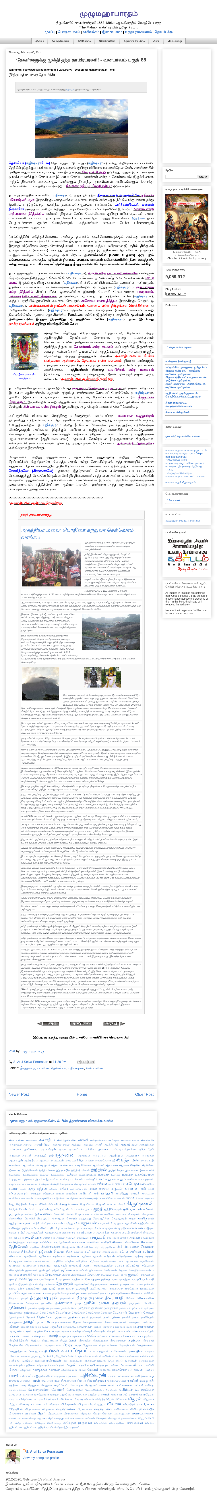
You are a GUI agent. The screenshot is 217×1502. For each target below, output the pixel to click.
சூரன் (42, 1270)
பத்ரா (129, 1326)
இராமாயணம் (112, 32)
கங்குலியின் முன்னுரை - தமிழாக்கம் (186, 367)
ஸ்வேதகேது (54, 1422)
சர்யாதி (13, 1237)
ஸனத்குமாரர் (61, 1418)
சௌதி (66, 1274)
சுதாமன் (97, 1256)
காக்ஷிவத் (71, 1193)
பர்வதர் (110, 1331)
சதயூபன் (118, 1223)
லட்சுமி (139, 1385)
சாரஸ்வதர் (32, 1242)
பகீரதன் (14, 1326)
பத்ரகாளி (107, 1326)
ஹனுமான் (85, 1422)
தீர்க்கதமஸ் (32, 1303)
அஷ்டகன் (57, 1160)
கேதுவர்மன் (82, 1214)
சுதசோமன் (45, 1256)
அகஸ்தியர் (47, 1140)
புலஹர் (149, 1351)
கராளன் (104, 1188)
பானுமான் (76, 1336)
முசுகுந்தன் (40, 1369)
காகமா (60, 1193)
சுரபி (120, 1261)
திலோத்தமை (145, 1298)
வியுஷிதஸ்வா (131, 1404)
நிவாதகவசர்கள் (93, 1322)
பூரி (56, 1356)
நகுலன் (60, 1317)
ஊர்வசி (132, 1179)
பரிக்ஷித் (75, 1331)
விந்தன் (13, 1404)
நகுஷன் (74, 1317)
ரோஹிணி (91, 1385)
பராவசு (65, 1331)
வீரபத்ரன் (85, 1413)
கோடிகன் (134, 1213)
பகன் (145, 1322)
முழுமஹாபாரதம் (109, 13)
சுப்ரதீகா (69, 1261)
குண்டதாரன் (85, 1209)
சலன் (21, 1237)
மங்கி (143, 1356)
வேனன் (107, 1413)
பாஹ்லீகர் (89, 1335)
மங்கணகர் (133, 1356)
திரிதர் (24, 1298)
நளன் (116, 1317)
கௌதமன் (43, 1218)
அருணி (26, 1155)
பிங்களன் (102, 1336)
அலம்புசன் (116, 1155)
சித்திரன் (35, 1246)
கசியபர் (120, 1183)
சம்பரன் (49, 1232)
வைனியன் (15, 1418)
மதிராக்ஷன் (53, 1360)
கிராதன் (32, 1204)
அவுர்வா (44, 1160)
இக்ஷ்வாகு (14, 1170)
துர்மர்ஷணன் (68, 1307)
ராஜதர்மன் (15, 1380)
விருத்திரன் (16, 1408)
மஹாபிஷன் (16, 1365)
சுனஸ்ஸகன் (42, 1261)
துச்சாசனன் (63, 1303)
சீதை (69, 1251)
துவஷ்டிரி (124, 1307)
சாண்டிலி (70, 1237)
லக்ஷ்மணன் (107, 1385)
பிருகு (67, 1345)
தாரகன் (71, 1293)
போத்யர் (80, 1356)
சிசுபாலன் (147, 1242)
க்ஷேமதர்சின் (101, 1218)
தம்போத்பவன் (98, 1288)
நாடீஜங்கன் (15, 1322)
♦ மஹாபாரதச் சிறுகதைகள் (180, 482)
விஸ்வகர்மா (16, 1413)
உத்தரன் (15, 1179)
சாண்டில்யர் (84, 1237)
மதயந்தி (40, 1360)
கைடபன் (121, 1214)
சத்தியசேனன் (146, 1223)
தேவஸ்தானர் (16, 1317)
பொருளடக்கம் (69, 32)
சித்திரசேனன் (18, 1246)
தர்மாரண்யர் (36, 1293)
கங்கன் (92, 1183)
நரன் (107, 1317)
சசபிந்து (68, 1223)
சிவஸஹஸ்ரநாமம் (176, 402)
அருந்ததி (40, 1155)
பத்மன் (97, 1326)
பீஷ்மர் (79, 1350)
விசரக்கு (78, 1399)
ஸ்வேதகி (39, 1422)
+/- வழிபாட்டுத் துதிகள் (178, 346)
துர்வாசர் (96, 1307)
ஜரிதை (105, 1279)
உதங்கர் (103, 1174)
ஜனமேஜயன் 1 (48, 1279)
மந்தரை (101, 1360)
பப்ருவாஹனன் (143, 1326)
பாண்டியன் (38, 1335)
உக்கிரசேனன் (30, 1174)
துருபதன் (119, 1303)
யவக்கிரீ (25, 1375)
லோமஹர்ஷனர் (94, 1389)
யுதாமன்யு (72, 1375)
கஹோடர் (48, 1193)
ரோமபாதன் (76, 1385)
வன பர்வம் (94, 1068)
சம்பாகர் (66, 1232)
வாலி (55, 1399)
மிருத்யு (14, 1369)
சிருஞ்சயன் (43, 1251)
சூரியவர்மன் (80, 1270)
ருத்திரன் (13, 1385)
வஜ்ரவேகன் (67, 1394)
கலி (143, 1188)
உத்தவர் (37, 1179)
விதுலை (148, 1399)
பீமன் (54, 1351)
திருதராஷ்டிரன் (44, 1297)
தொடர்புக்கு (163, 32)
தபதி (52, 1288)
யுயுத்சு (112, 1375)
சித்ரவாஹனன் (85, 1246)
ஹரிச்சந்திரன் (117, 1422)
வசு (137, 1389)
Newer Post (19, 1094)
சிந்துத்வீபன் (108, 1246)
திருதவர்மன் (67, 1298)
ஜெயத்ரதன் (64, 1284)
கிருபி (121, 1204)
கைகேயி (109, 1214)
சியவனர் (147, 1246)
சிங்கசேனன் (132, 1242)
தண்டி (12, 1288)
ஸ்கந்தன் (101, 1418)
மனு (111, 1360)
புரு (92, 1351)
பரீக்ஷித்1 (87, 1331)
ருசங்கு (144, 1380)
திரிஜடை (14, 1298)
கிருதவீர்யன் (87, 1204)
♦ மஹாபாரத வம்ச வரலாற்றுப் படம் (186, 450)
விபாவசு (54, 1404)
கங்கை (102, 1184)
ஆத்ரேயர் (98, 1165)
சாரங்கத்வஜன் (17, 1242)
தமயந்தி (81, 1288)
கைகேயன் (97, 1214)
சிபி (120, 1246)
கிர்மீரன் (13, 1209)
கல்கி (151, 1188)
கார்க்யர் (31, 1198)
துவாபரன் (137, 1307)
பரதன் (27, 1331)
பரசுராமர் (15, 1331)
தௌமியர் (58, 1068)
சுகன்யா (78, 1251)
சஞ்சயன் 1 (105, 1223)
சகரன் (132, 1218)
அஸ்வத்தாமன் (125, 1160)
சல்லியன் (33, 1237)
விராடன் (147, 1404)
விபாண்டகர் (39, 1404)
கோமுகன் (148, 1214)
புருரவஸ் (103, 1351)
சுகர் (87, 1251)
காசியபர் (85, 1193)
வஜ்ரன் (54, 1394)
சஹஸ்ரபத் (49, 1237)
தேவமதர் (106, 1312)
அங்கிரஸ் (147, 1140)
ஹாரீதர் (149, 1422)
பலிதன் (149, 1331)
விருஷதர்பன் (84, 1409)
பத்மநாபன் (84, 1326)
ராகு (151, 1375)
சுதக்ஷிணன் (30, 1256)
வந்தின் (92, 1394)
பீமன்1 (65, 1351)
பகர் (151, 1322)
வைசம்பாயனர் (143, 1413)
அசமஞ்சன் (15, 1144)
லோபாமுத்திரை (38, 1389)
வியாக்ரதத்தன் (96, 1404)
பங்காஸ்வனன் (28, 1326)
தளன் (48, 1293)
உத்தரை (27, 1179)
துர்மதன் (55, 1307)
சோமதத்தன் (53, 1274)
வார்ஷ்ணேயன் (26, 1399)
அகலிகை (31, 1140)
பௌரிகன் (105, 1356)
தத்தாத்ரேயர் (33, 1288)
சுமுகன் (94, 1260)
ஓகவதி (54, 1183)
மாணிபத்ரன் (57, 1365)
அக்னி (83, 1140)
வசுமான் (28, 1394)
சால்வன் (93, 1242)
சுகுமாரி (96, 1251)
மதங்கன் (27, 1360)
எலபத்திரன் (146, 1179)
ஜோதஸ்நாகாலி (99, 1284)
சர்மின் (135, 1232)
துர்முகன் (84, 1307)
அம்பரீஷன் (48, 1149)
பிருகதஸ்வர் (33, 1345)
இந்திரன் (138, 218)
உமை (100, 1179)
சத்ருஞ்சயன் (109, 1228)
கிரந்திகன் (21, 1204)
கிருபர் (112, 1204)
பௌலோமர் (119, 1356)
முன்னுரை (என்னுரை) (178, 361)
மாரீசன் (114, 1365)
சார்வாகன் (79, 1242)
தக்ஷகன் (114, 1283)
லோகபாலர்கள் (17, 1389)
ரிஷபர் (81, 1380)
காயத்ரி (135, 1193)
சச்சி (77, 1223)
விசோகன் (121, 1399)
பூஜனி (34, 1356)
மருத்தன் (131, 1360)
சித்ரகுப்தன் (68, 1246)
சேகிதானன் (110, 1270)
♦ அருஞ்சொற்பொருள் (178, 472)
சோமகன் (38, 1274)
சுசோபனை (15, 1256)
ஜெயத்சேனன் (47, 1284)
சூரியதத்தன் (53, 1270)
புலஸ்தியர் (135, 1351)
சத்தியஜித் (14, 1228)
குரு (11, 1214)
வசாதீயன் (111, 1389)
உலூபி (121, 1179)
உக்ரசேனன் (57, 1174)
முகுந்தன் (25, 1369)
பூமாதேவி (46, 1356)
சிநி (97, 1246)
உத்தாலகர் (49, 1179)
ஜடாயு (116, 1274)
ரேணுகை (46, 1385)
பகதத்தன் (134, 1322)
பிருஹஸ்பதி (37, 1351)
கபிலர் (64, 1188)
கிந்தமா (149, 1198)
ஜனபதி (13, 1279)
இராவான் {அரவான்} (139, 1170)
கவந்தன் (35, 1193)
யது (130, 1369)
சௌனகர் (93, 1274)
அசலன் (27, 1144)
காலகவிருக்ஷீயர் (90, 1198)
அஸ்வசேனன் (102, 1160)
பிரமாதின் (84, 1340)
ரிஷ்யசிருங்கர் (96, 1380)
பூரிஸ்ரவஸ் (65, 1356)
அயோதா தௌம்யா (124, 1149)
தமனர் (69, 1288)
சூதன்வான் (31, 1270)
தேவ (43, 1312)
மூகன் (82, 1369)
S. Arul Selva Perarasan (44, 1451)
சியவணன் (132, 1246)
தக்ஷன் (124, 1283)
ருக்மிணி (133, 1380)
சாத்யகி (99, 1237)
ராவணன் (47, 1380)
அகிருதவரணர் (66, 1140)
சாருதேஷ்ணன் (62, 1242)
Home (82, 1094)
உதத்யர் (127, 1174)
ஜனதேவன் (147, 1274)
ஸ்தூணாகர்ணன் (127, 1418)
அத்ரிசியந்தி (111, 1144)
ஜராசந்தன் (92, 1279)
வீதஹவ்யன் (55, 1413)
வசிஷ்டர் (126, 1389)
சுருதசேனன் (147, 1261)
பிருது (77, 1345)
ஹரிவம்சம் (91, 32)
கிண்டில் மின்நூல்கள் (177, 412)
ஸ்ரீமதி (17, 1422)
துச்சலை (46, 1302)
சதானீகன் (131, 1223)
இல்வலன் (14, 1174)
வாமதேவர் (146, 1394)
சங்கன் (58, 1223)
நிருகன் (77, 1322)
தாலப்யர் (105, 1293)
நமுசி (85, 1317)
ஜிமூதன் (23, 1284)
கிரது (11, 1204)
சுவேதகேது (132, 1265)
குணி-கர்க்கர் (69, 1209)
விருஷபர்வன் (103, 1408)
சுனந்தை (29, 1261)
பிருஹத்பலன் (127, 1345)
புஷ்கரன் (25, 1356)
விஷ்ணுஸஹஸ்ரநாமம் (178, 406)
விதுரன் (134, 1399)
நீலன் (108, 1322)
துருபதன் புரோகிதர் (141, 1303)
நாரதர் (29, 1321)
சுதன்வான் (59, 1256)
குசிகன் (44, 1209)
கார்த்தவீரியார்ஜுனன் (51, 1198)
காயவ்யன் (148, 1193)
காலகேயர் (109, 1198)
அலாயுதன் (16, 1160)
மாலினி (149, 1365)
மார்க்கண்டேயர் (131, 1365)
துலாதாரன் (111, 1307)
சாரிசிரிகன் (46, 1242)
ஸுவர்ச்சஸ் (88, 1418)
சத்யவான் (95, 1227)
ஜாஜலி (136, 1279)
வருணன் (104, 1394)
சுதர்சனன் (73, 1256)
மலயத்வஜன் (146, 1360)
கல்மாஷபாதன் (18, 1193)
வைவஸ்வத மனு (32, 1418)
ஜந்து (124, 1274)
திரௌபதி (114, 1297)
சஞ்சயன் (89, 1223)
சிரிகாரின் (14, 1251)
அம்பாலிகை (75, 1149)
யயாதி (13, 1376)
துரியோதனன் (96, 1302)
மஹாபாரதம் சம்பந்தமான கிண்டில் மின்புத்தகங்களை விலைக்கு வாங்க (61, 1121)
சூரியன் (66, 1270)
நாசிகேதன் (147, 1317)
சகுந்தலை (15, 1223)
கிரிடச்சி (53, 1204)
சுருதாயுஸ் (60, 1265)
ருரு (23, 1385)
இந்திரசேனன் (30, 1170)
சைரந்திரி (26, 1274)
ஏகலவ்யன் (31, 1183)
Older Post (144, 1094)
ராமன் (35, 1380)
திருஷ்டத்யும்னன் (89, 1298)
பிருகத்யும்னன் (52, 1345)
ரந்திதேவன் (141, 1375)
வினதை (24, 1404)
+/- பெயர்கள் (173, 500)
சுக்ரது (114, 1251)
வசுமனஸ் (15, 1394)
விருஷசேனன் (65, 1408)
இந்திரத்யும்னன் (80, 1170)
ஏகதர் (20, 1183)
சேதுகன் (122, 1270)
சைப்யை (14, 1274)
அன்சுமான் (15, 1149)
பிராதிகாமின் (16, 1345)
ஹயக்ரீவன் (100, 1422)
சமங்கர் (13, 1232)
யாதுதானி (59, 1375)
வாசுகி (123, 1394)
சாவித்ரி (106, 1242)
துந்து (78, 1303)
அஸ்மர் (89, 1160)
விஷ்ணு (148, 1408)
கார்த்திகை (72, 1198)
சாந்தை (124, 1237)
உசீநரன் (72, 1174)
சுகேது (106, 1251)
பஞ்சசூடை (69, 1326)
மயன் (119, 1360)
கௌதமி (72, 1218)
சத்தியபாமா (29, 1227)
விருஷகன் (48, 1409)
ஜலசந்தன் (124, 1279)
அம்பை (103, 1149)
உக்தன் (44, 1174)
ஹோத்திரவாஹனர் (68, 1427)
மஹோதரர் (42, 1365)
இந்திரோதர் (116, 1170)
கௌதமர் (58, 1218)
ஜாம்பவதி (148, 1279)
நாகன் (135, 1317)
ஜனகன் (133, 1274)
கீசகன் (23, 1209)
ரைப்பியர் (60, 1385)
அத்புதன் (88, 1144)
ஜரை (115, 1279)
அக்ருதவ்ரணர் (98, 1140)
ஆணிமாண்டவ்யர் (63, 1165)
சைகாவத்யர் (147, 1270)
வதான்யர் (81, 1394)
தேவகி (51, 1312)
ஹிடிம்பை (30, 1427)
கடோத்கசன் (135, 1184)
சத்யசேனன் (68, 1228)
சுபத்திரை (57, 1260)
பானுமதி (64, 1336)
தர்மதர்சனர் (116, 1288)
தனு (44, 1288)
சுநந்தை (138, 1256)
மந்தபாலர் (90, 1360)
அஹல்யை (15, 1165)
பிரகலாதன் (128, 1335)
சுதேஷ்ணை (124, 1256)
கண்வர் (13, 1188)
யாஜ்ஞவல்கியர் (42, 1375)
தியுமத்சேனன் (120, 1293)
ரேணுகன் (33, 1385)
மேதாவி (92, 1369)
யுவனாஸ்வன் (126, 1375)
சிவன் (58, 1251)
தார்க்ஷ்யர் (93, 1293)
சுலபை (87, 1265)
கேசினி (59, 1213)
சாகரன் (60, 1237)
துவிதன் (149, 1307)
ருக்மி (122, 1380)
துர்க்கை (32, 1307)
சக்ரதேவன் (46, 1223)
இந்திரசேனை (47, 1170)
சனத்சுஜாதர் (146, 1227)
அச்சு (156, 40)
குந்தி (98, 1209)
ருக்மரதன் (113, 1380)
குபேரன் (129, 1209)
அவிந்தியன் (31, 1160)
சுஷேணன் (148, 1265)
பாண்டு (52, 1336)
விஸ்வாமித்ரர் (35, 1413)
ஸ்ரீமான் (27, 1422)
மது (65, 1360)
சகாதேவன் (145, 1218)
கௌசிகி (30, 1218)
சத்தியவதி (54, 1227)
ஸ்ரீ (10, 1422)
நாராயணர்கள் (63, 1322)
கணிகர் (149, 1183)
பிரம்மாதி (148, 1340)
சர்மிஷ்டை (146, 1232)
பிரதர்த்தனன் (145, 1335)
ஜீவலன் (33, 1284)
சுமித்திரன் (81, 1261)
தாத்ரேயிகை (59, 1293)
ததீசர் (21, 1288)
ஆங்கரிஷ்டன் (31, 1165)
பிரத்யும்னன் (68, 1340)
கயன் (93, 1188)
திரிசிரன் (149, 1293)
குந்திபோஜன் (113, 1209)
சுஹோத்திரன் (16, 1270)
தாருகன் (81, 1293)
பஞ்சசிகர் (55, 1326)
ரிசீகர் (57, 1380)
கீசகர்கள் (33, 1209)
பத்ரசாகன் (119, 1326)
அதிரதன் (76, 1144)
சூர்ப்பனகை (95, 1270)
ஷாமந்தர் (47, 1418)
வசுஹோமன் (41, 1394)
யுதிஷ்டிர (70, 90)
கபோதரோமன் (78, 1188)
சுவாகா (119, 1265)
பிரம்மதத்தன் (100, 1340)
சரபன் (114, 1232)
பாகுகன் (14, 1335)
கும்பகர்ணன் (145, 1209)
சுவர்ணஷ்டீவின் (103, 1265)
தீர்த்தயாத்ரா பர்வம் (34, 1068)
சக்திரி (35, 1223)
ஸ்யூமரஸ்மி (146, 1418)
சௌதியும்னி (78, 1274)
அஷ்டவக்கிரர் (74, 1160)
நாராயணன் (45, 1322)
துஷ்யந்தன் (31, 1312)
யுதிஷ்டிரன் (76, 1068)
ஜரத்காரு (77, 1279)
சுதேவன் (109, 1256)
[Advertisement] (186, 105)
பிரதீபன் (35, 1340)
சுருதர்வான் (29, 1265)
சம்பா (57, 1232)
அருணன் (14, 1155)
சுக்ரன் (124, 1251)
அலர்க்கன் (148, 1155)
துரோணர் (17, 1307)
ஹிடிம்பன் (16, 1427)
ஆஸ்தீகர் (148, 1165)
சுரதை (112, 1261)
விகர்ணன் (66, 1399)
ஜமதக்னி (64, 1279)
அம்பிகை (90, 1149)
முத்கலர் (54, 1369)
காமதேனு (121, 1193)
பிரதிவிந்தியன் (18, 1340)
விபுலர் (82, 1404)
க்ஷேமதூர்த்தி (119, 1218)
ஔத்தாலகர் (66, 1183)
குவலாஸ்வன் (44, 1213)
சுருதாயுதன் (44, 1265)
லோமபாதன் (75, 1389)
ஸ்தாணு (112, 1418)
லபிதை (149, 1385)
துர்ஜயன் (43, 1307)
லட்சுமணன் (124, 1385)
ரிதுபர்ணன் (68, 1380)
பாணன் (25, 1336)
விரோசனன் (121, 1409)
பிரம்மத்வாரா (117, 1340)
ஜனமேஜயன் (28, 1279)
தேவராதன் (135, 1312)
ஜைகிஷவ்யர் (81, 1284)
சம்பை (76, 1232)
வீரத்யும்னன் (71, 1413)
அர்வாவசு (84, 1155)
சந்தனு (122, 1227)
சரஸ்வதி (124, 1232)
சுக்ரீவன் (135, 1251)
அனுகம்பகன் (128, 1144)
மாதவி (81, 1365)
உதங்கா (115, 1174)
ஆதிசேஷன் (84, 1165)
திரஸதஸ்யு (137, 1293)
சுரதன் (104, 1261)
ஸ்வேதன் (69, 1422)
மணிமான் (14, 1360)
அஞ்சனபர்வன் (60, 1144)
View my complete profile (41, 1458)
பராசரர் (54, 1331)
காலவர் (131, 1198)
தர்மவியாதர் (18, 1293)
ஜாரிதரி (13, 1284)
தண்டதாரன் (137, 1284)
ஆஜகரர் (45, 1165)
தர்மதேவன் (131, 1288)
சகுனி (27, 1223)
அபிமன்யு (31, 1149)
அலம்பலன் (99, 1155)
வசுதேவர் (147, 1389)
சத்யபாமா (82, 1228)
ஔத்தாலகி (80, 1183)
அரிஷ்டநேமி (146, 1149)
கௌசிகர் (16, 1218)
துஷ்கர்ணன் (15, 1312)
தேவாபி (30, 1317)
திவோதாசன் (16, 1303)
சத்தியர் (42, 1228)
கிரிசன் (43, 1204)
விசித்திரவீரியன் (104, 1399)
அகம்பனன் (16, 1140)
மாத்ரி (91, 1365)
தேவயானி (120, 1312)
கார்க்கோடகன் (17, 1198)
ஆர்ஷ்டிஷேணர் (129, 1165)
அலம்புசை (132, 1155)
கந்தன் (42, 1188)
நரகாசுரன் (96, 1317)
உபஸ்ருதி (89, 1179)
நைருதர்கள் (120, 1322)
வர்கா (114, 1394)
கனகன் (53, 1188)
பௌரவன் (91, 1356)
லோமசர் (57, 1389)
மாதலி (70, 1365)
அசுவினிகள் (42, 1144)
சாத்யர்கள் (113, 1237)
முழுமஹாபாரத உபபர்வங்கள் (182, 520)
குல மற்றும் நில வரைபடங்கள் (182, 436)
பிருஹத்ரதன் (145, 1345)
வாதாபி (133, 1394)
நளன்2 (126, 1317)
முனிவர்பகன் (69, 1369)
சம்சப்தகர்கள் (35, 1232)
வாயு (12, 1399)
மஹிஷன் (29, 1365)
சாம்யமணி (147, 1237)
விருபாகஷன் (32, 1409)
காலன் (121, 1198)
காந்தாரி (107, 1193)
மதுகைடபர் (75, 1360)
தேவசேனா (78, 1312)
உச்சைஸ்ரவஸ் (87, 1174)
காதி (96, 1193)
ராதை (26, 1380)
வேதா (96, 1413)
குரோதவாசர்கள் (24, 1214)
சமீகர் (21, 1232)
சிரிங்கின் (27, 1251)
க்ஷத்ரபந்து (85, 1218)
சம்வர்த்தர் (103, 1232)
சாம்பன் (134, 1237)
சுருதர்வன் (14, 1265)
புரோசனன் (118, 1351)
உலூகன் (110, 1179)
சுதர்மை (86, 1256)
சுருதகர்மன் (131, 1261)
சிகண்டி (118, 1242)
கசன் (111, 1183)
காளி (141, 1198)
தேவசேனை (93, 1312)
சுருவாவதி (75, 1265)
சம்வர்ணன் (88, 1232)
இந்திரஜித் (63, 1170)
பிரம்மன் (134, 1340)
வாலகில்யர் (44, 1399)
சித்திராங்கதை (50, 1246)
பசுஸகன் (43, 1326)
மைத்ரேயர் (119, 1369)
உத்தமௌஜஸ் (144, 1174)
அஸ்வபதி (147, 1160)
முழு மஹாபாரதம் (33, 1051)
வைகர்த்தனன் (122, 1413)
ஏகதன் (12, 1183)
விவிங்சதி (136, 1409)
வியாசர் (114, 1404)
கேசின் (70, 1214)
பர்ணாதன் (99, 1331)
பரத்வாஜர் (40, 1331)
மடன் (150, 1356)
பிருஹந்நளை (18, 1351)
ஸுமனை (75, 1418)
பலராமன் (131, 1331)
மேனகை (105, 1369)
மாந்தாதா (102, 1365)
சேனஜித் (134, 1270)
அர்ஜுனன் (62, 1155)
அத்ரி (98, 1144)
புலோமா (14, 1356)
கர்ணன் (131, 1188)
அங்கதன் (113, 1140)
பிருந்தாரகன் (90, 1345)
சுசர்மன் (148, 1251)
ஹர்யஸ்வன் (135, 1422)
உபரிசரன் (76, 1179)
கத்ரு (31, 1188)
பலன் (120, 1331)
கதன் (23, 1188)
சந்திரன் (132, 1227)
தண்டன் (149, 1284)
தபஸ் (61, 1288)
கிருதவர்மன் (68, 1204)
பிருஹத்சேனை (108, 1345)
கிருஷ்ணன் (140, 1203)
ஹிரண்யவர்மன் (47, 1427)
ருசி (151, 1380)
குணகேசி (55, 1209)
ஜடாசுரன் (106, 1274)
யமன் (138, 1369)
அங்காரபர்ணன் (130, 1140)
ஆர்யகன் (112, 1165)
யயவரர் (149, 1369)
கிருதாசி (100, 1204)
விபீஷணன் (68, 1404)
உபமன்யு (62, 1179)
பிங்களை (114, 1336)
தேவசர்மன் (63, 1312)
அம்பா (62, 1149)
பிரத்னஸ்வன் (50, 1340)
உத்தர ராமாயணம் (138, 32)
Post (12, 1051)
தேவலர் (148, 1312)
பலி (141, 1331)
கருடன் (116, 1188)
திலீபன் (130, 1298)
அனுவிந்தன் (146, 1144)
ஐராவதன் (44, 1183)
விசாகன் (89, 1399)
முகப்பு (49, 32)
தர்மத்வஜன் (147, 1288)
